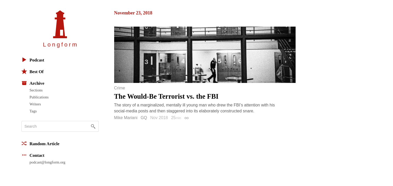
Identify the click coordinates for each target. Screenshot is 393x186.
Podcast (32, 60)
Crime (119, 88)
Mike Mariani (126, 117)
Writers (35, 104)
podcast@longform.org (47, 162)
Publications (39, 97)
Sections (36, 90)
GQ (144, 117)
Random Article (40, 143)
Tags (33, 111)
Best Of (32, 71)
